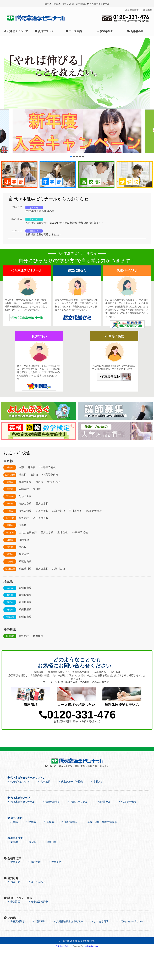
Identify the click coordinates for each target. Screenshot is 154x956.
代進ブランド (44, 31)
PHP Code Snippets (64, 954)
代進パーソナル (77, 809)
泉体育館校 (25, 511)
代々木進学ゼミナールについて (25, 785)
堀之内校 (24, 518)
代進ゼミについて (16, 31)
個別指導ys (102, 809)
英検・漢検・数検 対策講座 (100, 829)
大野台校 (24, 636)
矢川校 (37, 489)
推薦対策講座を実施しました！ (43, 234)
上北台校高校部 (28, 532)
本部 (21, 467)
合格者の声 (135, 31)
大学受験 (54, 869)
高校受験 (34, 869)
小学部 (12, 829)
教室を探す (104, 31)
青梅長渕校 (53, 482)
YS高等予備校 (47, 467)
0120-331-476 (77, 722)
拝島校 (32, 467)
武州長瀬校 (25, 588)
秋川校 (34, 474)
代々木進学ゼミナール (21, 809)
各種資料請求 (132, 10)
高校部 (48, 829)
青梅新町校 (25, 482)
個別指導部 (69, 829)
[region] (77, 73)
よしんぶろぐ (36, 889)
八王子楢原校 (40, 518)
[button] (77, 131)
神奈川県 (49, 850)
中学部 (30, 829)
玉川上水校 (42, 503)
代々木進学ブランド (19, 805)
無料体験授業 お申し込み (68, 929)
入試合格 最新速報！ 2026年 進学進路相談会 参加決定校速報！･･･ (64, 223)
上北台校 (62, 532)
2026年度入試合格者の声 (39, 211)
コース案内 (73, 31)
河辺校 (39, 482)
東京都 (12, 850)
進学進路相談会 (38, 909)
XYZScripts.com (91, 954)
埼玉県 (30, 850)
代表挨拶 (43, 789)
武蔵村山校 (25, 561)
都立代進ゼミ (51, 809)
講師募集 (147, 10)
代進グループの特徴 (70, 789)
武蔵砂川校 (58, 511)
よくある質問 (100, 929)
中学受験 (13, 869)
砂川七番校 (42, 511)
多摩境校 (24, 554)
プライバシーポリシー (130, 929)
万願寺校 (24, 489)
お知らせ (13, 889)
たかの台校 (25, 496)
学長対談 (96, 789)
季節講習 (13, 909)
